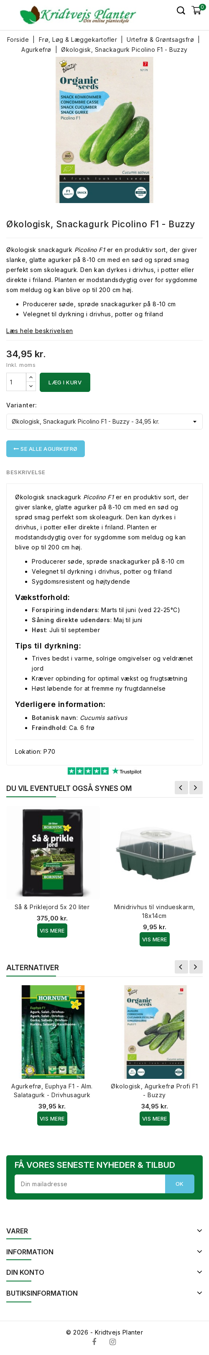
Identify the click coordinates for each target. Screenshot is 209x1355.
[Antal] (16, 382)
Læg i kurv (65, 382)
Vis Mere (52, 930)
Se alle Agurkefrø (45, 448)
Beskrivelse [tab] (26, 472)
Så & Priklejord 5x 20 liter (52, 906)
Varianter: (21, 405)
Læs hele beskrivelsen (39, 330)
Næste (196, 787)
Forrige (181, 787)
